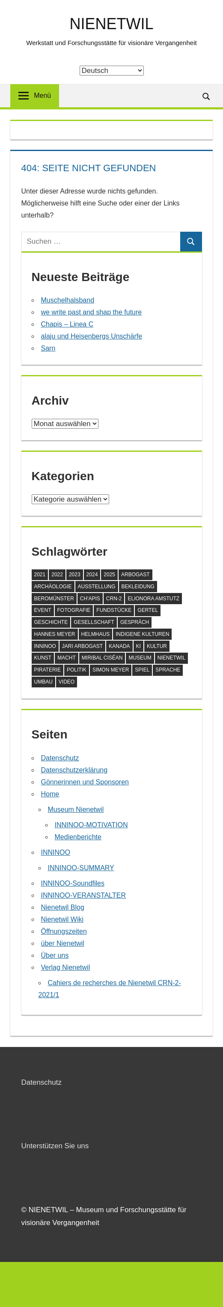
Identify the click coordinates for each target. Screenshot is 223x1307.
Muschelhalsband (68, 300)
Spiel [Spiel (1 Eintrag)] (142, 670)
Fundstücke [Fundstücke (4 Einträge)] (113, 610)
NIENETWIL (111, 24)
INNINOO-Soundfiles (73, 883)
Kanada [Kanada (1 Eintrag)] (119, 646)
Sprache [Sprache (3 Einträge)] (167, 670)
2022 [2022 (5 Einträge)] (57, 575)
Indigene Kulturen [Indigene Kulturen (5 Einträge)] (142, 634)
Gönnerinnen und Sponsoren (85, 782)
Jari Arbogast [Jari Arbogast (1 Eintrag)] (82, 646)
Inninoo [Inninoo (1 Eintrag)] (45, 646)
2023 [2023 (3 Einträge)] (74, 575)
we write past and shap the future (91, 312)
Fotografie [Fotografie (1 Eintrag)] (74, 610)
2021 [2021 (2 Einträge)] (40, 575)
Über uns (55, 955)
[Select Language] (112, 71)
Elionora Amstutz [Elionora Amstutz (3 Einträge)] (153, 599)
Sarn (48, 348)
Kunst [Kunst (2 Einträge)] (43, 658)
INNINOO (55, 852)
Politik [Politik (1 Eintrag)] (76, 670)
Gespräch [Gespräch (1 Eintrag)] (134, 622)
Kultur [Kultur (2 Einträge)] (157, 646)
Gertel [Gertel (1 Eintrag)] (147, 610)
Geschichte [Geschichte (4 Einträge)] (51, 622)
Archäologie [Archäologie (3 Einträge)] (53, 587)
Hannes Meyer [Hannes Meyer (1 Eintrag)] (54, 634)
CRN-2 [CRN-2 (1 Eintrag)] (114, 599)
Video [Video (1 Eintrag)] (66, 682)
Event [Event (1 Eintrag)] (42, 610)
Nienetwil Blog (62, 907)
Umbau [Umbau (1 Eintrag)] (43, 682)
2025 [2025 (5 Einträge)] (109, 575)
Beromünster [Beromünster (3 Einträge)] (54, 599)
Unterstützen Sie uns (55, 1146)
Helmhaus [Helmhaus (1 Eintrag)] (95, 634)
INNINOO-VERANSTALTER (83, 895)
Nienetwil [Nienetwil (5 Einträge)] (171, 658)
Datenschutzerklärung (74, 770)
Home (50, 794)
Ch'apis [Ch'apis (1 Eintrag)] (90, 599)
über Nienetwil (62, 943)
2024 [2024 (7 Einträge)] (92, 575)
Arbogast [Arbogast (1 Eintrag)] (135, 575)
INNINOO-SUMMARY (81, 867)
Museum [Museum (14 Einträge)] (139, 658)
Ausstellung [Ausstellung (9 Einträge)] (97, 587)
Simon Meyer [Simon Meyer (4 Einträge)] (110, 670)
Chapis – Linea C (67, 324)
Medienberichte (78, 837)
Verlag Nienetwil (65, 967)
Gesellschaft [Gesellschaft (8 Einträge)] (94, 622)
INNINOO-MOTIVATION (91, 825)
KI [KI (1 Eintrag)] (138, 646)
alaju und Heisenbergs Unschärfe (92, 336)
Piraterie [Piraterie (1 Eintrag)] (47, 670)
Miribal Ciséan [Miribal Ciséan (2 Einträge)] (102, 658)
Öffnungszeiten (64, 931)
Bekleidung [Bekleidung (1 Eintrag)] (138, 587)
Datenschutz (60, 758)
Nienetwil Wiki (62, 919)
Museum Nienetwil (76, 809)
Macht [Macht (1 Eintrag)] (66, 658)
